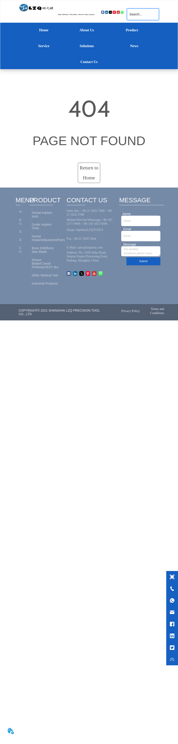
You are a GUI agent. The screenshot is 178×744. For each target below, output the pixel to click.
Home (43, 30)
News (134, 46)
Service (44, 46)
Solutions (87, 46)
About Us (86, 30)
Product (132, 30)
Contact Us (89, 62)
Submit (143, 261)
